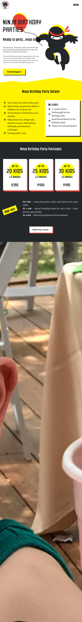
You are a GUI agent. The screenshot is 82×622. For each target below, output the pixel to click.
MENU (76, 5)
